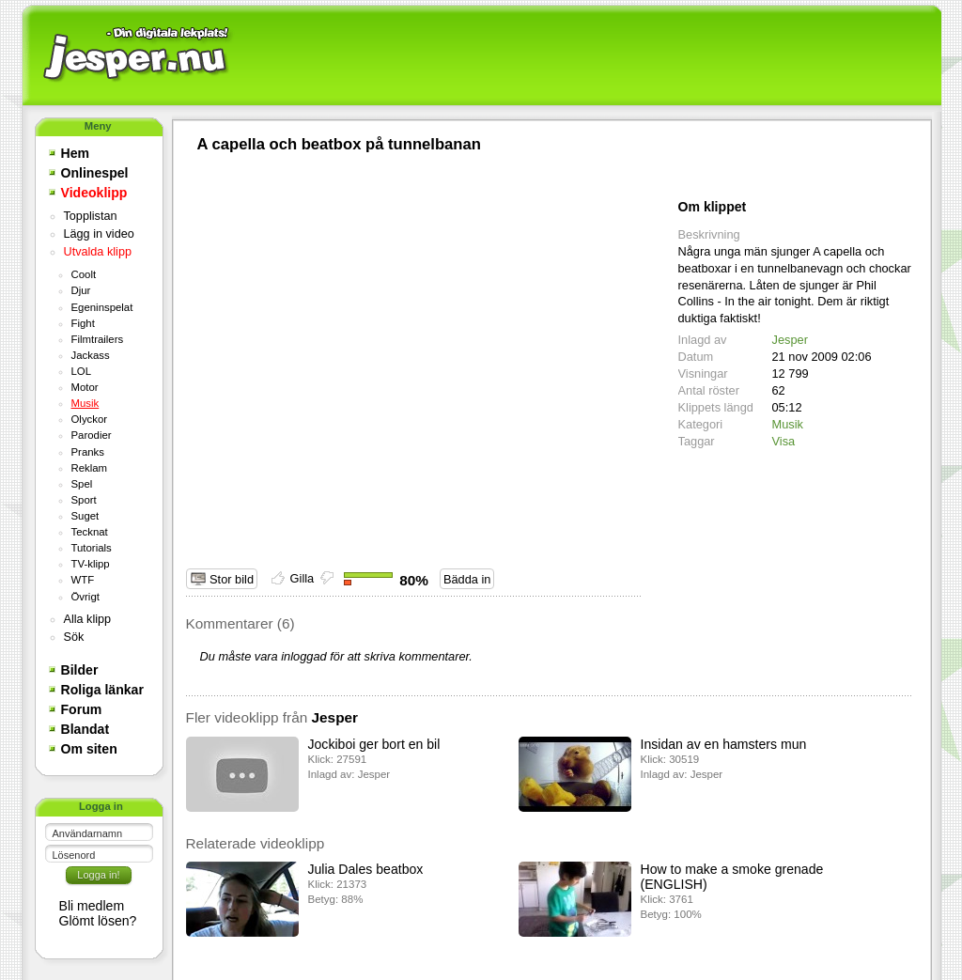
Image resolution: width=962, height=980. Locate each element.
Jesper (790, 340)
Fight (83, 323)
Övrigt (85, 596)
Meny (98, 126)
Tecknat (89, 531)
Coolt (84, 274)
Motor (85, 387)
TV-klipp (90, 563)
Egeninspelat (102, 307)
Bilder (80, 669)
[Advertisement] (585, 56)
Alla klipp (88, 619)
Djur (81, 290)
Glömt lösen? (98, 920)
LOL (81, 371)
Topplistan (90, 216)
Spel (82, 484)
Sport (84, 500)
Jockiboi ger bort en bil (374, 744)
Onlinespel (95, 172)
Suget (85, 515)
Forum (81, 709)
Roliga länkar (102, 689)
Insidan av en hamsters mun (724, 744)
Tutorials (91, 547)
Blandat (85, 729)
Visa (784, 441)
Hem (75, 153)
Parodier (91, 435)
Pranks (87, 452)
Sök (74, 637)
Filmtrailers (97, 339)
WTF (83, 579)
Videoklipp (94, 192)
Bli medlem (92, 905)
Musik (85, 403)
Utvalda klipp (98, 251)
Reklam (89, 468)
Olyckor (89, 419)
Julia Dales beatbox (366, 869)
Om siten (89, 748)
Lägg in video (99, 234)
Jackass (90, 355)
